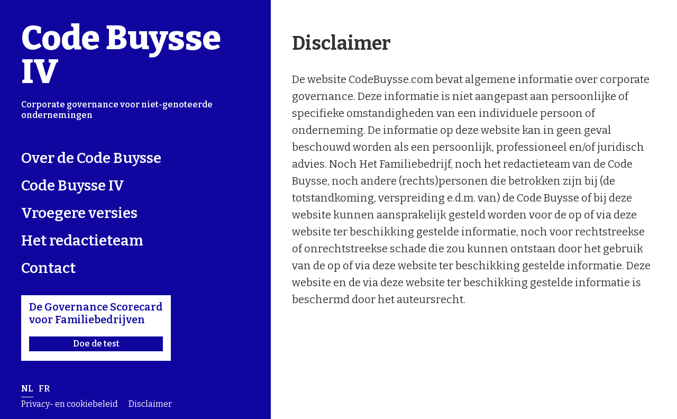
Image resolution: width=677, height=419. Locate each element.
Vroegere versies (79, 213)
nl (27, 389)
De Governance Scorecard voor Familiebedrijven (96, 325)
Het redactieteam (82, 240)
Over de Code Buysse (91, 158)
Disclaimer (150, 404)
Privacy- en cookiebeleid (69, 404)
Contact (48, 268)
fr (44, 389)
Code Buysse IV (121, 54)
